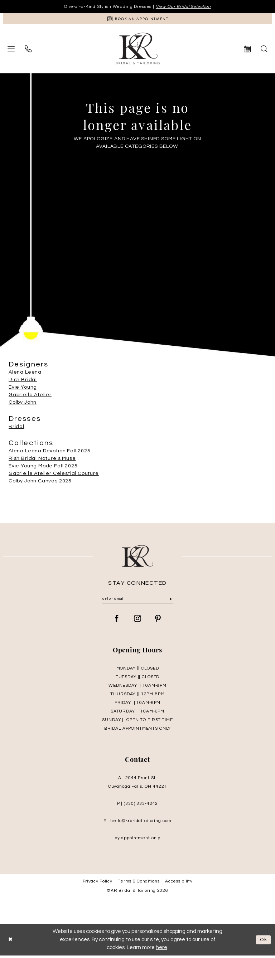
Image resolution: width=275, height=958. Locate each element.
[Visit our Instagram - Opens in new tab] (138, 621)
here (161, 950)
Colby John (23, 404)
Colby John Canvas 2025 (40, 482)
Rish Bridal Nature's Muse (42, 460)
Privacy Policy (97, 883)
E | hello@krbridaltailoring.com (137, 823)
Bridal (16, 428)
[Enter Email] (137, 601)
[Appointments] (137, 20)
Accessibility (178, 883)
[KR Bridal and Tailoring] (137, 50)
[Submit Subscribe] (171, 601)
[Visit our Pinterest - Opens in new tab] (158, 621)
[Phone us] (28, 50)
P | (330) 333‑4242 (137, 806)
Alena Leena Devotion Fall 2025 (50, 452)
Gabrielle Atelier (30, 396)
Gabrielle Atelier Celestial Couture (54, 475)
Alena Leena (25, 373)
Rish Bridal (23, 381)
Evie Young (23, 389)
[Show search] (264, 50)
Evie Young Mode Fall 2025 (43, 467)
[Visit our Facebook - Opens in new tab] (117, 621)
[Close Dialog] (11, 942)
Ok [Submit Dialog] (263, 942)
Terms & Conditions (138, 883)
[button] (11, 50)
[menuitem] (11, 50)
